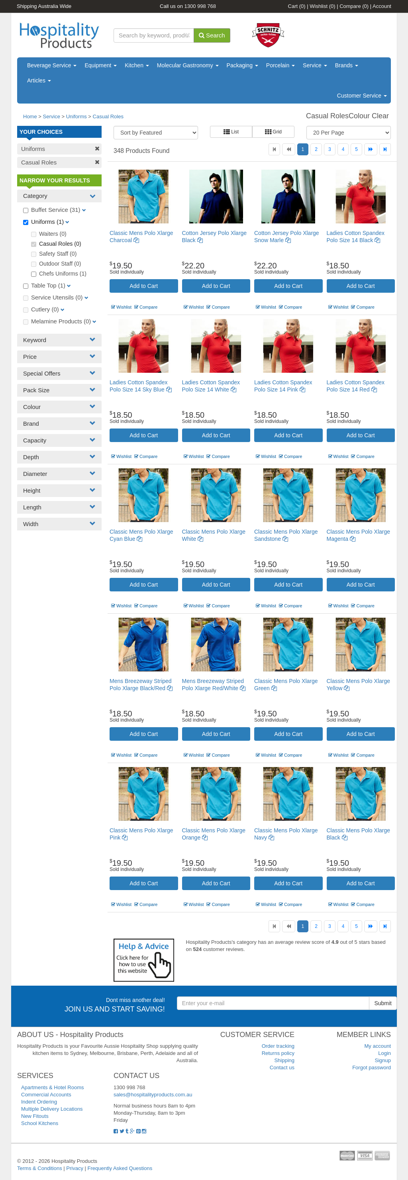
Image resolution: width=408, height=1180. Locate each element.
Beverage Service (51, 65)
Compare (354, 6)
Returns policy (278, 1053)
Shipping (284, 1060)
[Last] (385, 149)
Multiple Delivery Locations (52, 1109)
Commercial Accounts (46, 1095)
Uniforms (76, 116)
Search (212, 35)
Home (30, 116)
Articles (39, 80)
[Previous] (288, 149)
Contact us (282, 1067)
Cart (297, 6)
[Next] (370, 149)
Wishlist (322, 6)
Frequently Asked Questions (120, 1168)
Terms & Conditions (39, 1168)
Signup (383, 1060)
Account (382, 6)
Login (384, 1053)
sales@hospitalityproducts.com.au (153, 1095)
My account (378, 1046)
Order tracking (278, 1046)
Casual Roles (108, 116)
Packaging (242, 65)
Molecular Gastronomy (188, 65)
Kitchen (137, 65)
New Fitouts (35, 1116)
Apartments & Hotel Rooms (52, 1087)
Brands (346, 65)
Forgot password (371, 1067)
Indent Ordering (39, 1102)
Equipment (100, 65)
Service (315, 65)
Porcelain (280, 65)
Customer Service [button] (362, 95)
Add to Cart (143, 286)
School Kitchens (39, 1123)
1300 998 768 (200, 6)
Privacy (74, 1168)
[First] (274, 149)
